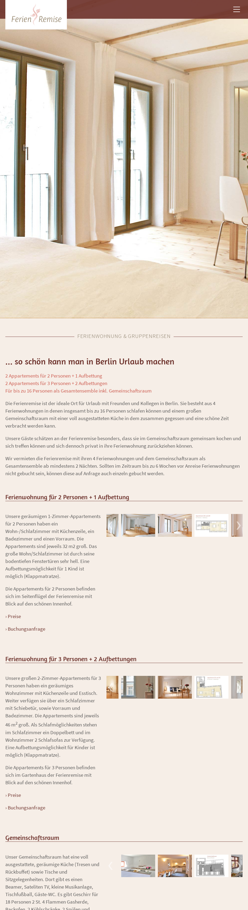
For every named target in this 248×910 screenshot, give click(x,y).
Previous (110, 525)
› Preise (13, 616)
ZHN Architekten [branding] (36, 14)
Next (239, 525)
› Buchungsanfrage (25, 629)
